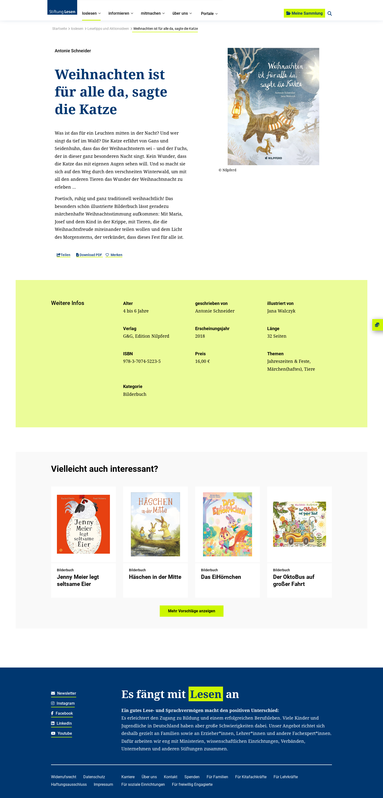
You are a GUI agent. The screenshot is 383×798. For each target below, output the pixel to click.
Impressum (103, 784)
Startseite (59, 29)
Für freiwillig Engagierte (192, 784)
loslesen (77, 29)
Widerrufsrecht (63, 777)
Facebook (62, 713)
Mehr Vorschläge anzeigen (191, 611)
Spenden (192, 777)
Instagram (63, 703)
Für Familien (217, 777)
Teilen (63, 255)
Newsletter (63, 693)
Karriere (128, 777)
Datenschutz (94, 777)
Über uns (149, 777)
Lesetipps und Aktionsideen (108, 29)
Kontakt (170, 777)
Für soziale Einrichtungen (143, 784)
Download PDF (89, 255)
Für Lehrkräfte (286, 777)
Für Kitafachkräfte (250, 777)
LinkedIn (61, 723)
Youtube (61, 733)
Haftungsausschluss (69, 784)
